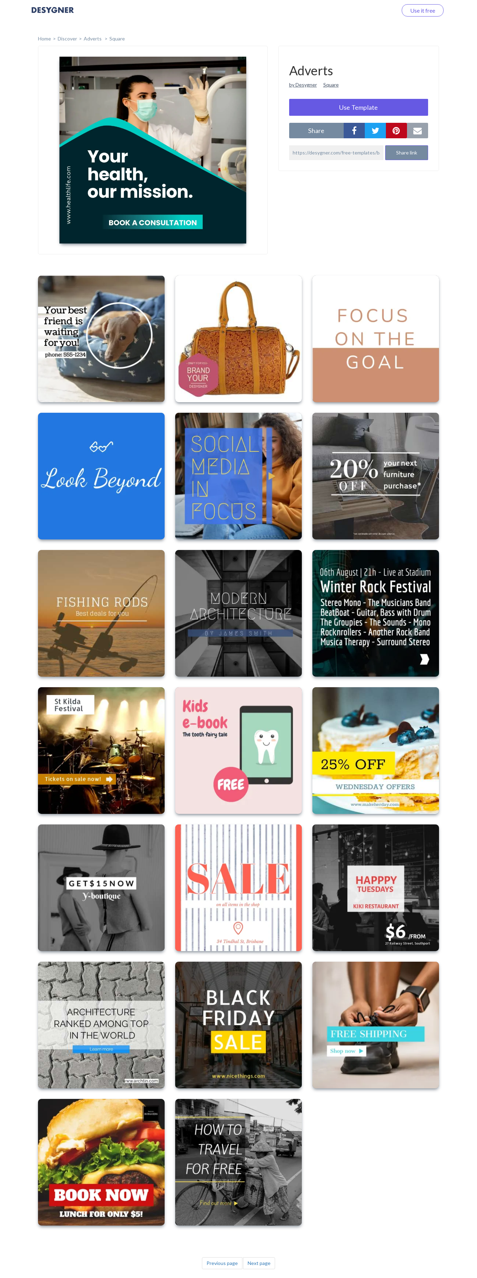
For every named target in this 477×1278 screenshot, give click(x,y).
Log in (381, 10)
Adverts (93, 39)
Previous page (222, 1263)
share (316, 130)
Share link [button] (406, 153)
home (44, 39)
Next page (259, 1263)
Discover (67, 39)
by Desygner (303, 85)
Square (117, 39)
